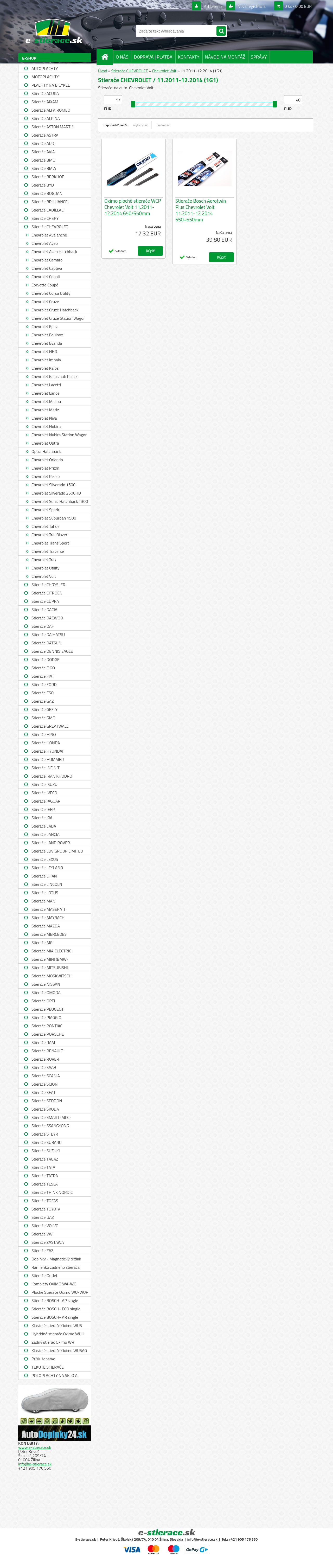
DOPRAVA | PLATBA (153, 56)
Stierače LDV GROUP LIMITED (57, 851)
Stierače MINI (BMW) (49, 959)
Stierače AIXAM (44, 102)
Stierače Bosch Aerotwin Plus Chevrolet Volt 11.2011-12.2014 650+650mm (200, 210)
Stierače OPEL (43, 1001)
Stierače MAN (43, 901)
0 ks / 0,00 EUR (298, 6)
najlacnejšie (141, 125)
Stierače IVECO (44, 793)
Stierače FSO (42, 693)
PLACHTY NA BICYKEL (50, 85)
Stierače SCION (44, 1084)
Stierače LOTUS (44, 892)
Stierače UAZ (42, 1217)
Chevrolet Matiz (45, 410)
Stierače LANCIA (45, 834)
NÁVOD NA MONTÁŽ (225, 56)
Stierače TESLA (44, 1184)
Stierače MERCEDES (49, 934)
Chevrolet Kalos (45, 368)
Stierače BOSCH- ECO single (55, 1309)
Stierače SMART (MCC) (51, 1117)
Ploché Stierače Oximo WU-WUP (59, 1292)
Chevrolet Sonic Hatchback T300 (59, 501)
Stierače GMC (43, 718)
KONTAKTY (189, 56)
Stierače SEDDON (46, 1101)
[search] (221, 31)
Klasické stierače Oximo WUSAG (59, 1350)
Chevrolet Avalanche (49, 235)
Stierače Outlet (44, 1275)
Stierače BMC (43, 160)
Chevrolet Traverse (47, 551)
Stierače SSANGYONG (50, 1126)
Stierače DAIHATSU (48, 634)
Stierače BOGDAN (46, 193)
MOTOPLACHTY (45, 77)
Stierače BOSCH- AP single (54, 1300)
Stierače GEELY (44, 709)
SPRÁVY (259, 56)
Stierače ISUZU (44, 784)
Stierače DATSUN (46, 643)
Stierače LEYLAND (47, 867)
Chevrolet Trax (43, 559)
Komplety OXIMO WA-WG (53, 1284)
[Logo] (54, 31)
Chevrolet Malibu (46, 401)
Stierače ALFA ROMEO (50, 110)
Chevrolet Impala (46, 360)
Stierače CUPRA (45, 601)
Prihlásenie (212, 6)
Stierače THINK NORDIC (52, 1192)
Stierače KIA (41, 818)
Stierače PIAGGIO (46, 1017)
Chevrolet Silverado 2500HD (56, 493)
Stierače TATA (43, 1167)
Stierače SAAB (43, 1067)
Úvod (102, 71)
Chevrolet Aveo (44, 243)
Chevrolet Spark (45, 510)
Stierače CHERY (45, 218)
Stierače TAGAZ (44, 1159)
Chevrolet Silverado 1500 (53, 485)
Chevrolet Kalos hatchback (54, 376)
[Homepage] (107, 56)
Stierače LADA (43, 826)
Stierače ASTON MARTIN (52, 127)
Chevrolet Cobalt (45, 276)
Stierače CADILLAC (47, 210)
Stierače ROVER (45, 1059)
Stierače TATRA (44, 1175)
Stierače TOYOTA (46, 1209)
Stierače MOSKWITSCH (51, 976)
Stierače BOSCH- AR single (54, 1317)
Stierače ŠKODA (45, 1109)
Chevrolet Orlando (47, 460)
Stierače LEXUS (44, 859)
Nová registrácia (251, 6)
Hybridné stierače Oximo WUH (57, 1334)
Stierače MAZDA (45, 926)
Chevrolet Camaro (47, 260)
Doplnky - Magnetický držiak (56, 1259)
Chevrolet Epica (44, 326)
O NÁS (122, 56)
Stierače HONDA (45, 743)
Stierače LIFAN (44, 876)
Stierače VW (42, 1234)
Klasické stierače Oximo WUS (56, 1325)
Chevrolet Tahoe (45, 526)
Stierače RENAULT (47, 1051)
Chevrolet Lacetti (46, 385)
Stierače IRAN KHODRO (51, 776)
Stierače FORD (44, 684)
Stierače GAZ (42, 701)
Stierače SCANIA (45, 1076)
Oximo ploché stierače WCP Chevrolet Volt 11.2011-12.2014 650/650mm (132, 207)
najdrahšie (163, 125)
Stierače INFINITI (46, 768)
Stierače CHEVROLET (49, 226)
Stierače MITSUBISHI (49, 967)
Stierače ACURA (45, 93)
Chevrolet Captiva (46, 268)
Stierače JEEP (43, 809)
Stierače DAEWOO (47, 618)
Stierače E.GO (43, 668)
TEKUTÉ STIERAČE (47, 1367)
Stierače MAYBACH (48, 917)
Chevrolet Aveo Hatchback (54, 251)
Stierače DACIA (44, 609)
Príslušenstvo (43, 1359)
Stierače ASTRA (45, 135)
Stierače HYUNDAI (47, 751)
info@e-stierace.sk (35, 1464)
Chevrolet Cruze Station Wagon (58, 318)
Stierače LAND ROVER (50, 843)
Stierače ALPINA (45, 118)
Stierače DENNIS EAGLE (52, 651)
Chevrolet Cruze (45, 301)
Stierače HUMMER (47, 759)
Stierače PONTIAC (46, 1026)
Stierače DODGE (45, 659)
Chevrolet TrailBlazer (49, 534)
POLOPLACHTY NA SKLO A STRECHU (54, 1376)
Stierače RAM (43, 1042)
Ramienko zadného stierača (55, 1267)
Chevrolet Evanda (46, 343)
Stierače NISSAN (45, 984)
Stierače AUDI (43, 143)
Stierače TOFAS (44, 1200)
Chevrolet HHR (44, 351)
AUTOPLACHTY (44, 68)
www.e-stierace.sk (34, 1447)
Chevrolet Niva (44, 418)
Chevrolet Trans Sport (50, 543)
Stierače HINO (43, 734)
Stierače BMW (43, 168)
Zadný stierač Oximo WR (52, 1342)
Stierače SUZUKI (45, 1151)
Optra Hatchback (46, 451)
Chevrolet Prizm (45, 468)
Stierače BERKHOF (47, 177)
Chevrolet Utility (45, 568)
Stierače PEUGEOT (47, 1009)
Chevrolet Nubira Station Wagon (59, 435)
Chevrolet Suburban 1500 (53, 518)
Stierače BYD (42, 185)
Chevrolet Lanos (45, 393)
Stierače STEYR (44, 1134)
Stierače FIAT (42, 676)
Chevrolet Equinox (47, 335)
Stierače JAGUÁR (45, 801)
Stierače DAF (42, 626)
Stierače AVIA (43, 152)
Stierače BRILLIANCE (49, 201)
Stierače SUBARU (46, 1142)
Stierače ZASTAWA (47, 1242)
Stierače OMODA (46, 992)
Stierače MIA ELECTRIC (51, 951)
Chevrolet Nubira (46, 426)
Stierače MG (42, 942)
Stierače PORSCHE (47, 1034)
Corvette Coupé (44, 285)
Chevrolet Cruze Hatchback (54, 310)
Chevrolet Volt (43, 576)
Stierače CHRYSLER (48, 584)
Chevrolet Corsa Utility (50, 293)
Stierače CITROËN (46, 593)
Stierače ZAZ (42, 1250)
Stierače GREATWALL (49, 726)
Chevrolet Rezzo (45, 476)
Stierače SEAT (43, 1092)
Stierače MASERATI (48, 909)
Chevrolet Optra (45, 443)
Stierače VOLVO (45, 1225)
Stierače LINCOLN (46, 884)
